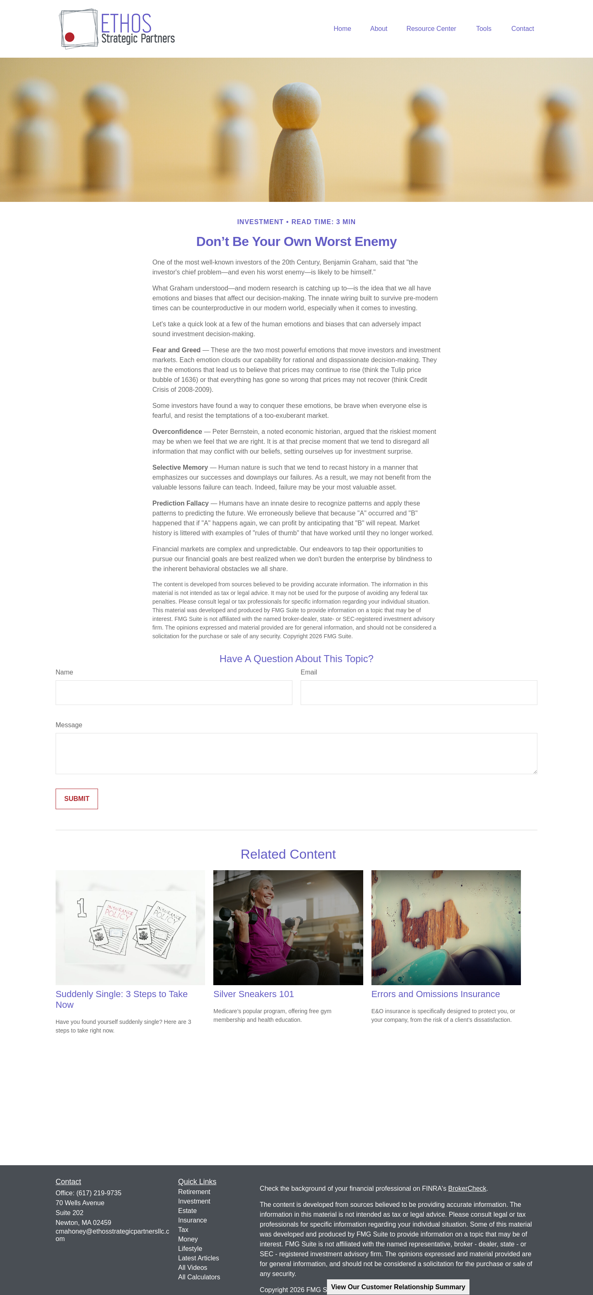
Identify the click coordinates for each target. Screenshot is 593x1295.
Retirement (194, 1191)
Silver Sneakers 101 (253, 994)
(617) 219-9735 (98, 1193)
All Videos (193, 1267)
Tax (183, 1229)
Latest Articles (198, 1258)
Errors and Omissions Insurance (435, 994)
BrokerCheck (467, 1188)
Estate (187, 1210)
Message (69, 724)
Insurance (192, 1220)
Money (188, 1239)
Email (309, 672)
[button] (342, 29)
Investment (194, 1201)
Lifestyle (190, 1248)
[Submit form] (77, 799)
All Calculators (199, 1277)
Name (64, 672)
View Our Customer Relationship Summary (398, 1286)
